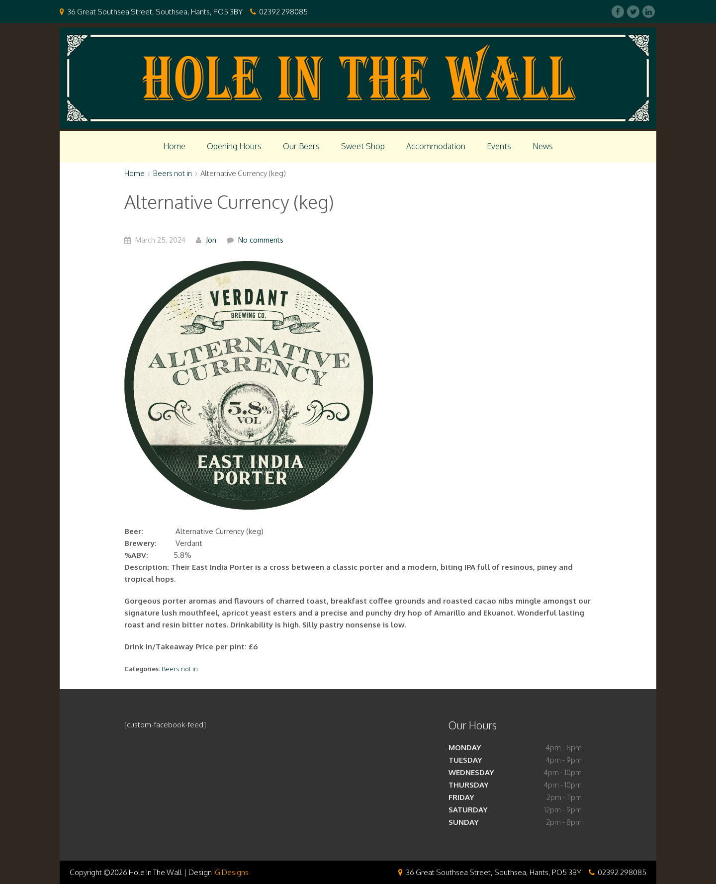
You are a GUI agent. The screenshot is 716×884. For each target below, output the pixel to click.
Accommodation (435, 146)
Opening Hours (234, 146)
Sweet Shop (363, 146)
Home (174, 146)
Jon (211, 240)
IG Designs (231, 872)
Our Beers (301, 146)
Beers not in (172, 173)
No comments (260, 240)
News (543, 146)
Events (499, 146)
